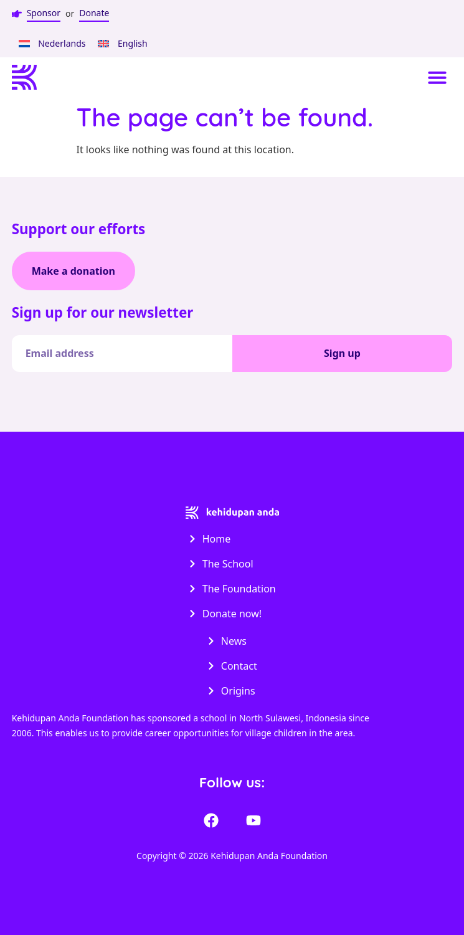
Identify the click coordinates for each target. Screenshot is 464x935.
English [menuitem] (133, 43)
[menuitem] (52, 44)
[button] (437, 77)
